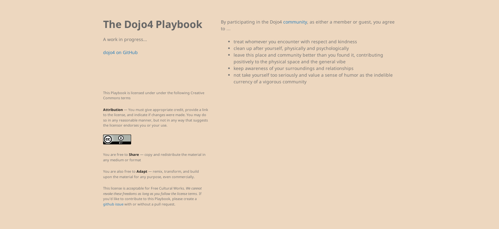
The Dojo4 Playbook (152, 24)
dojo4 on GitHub (120, 52)
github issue (113, 204)
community (295, 22)
